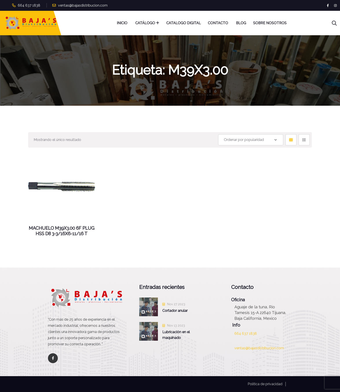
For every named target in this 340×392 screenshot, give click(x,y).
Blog (241, 23)
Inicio (122, 23)
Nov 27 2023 (173, 304)
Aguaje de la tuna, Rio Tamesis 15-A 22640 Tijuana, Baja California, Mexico (260, 313)
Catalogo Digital (183, 23)
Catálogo (145, 23)
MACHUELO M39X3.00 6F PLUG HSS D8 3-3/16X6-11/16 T (61, 231)
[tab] (290, 139)
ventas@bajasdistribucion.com (83, 5)
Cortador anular (175, 311)
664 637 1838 (29, 5)
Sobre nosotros (270, 23)
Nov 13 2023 (173, 325)
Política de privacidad (265, 384)
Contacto (218, 23)
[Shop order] (250, 139)
